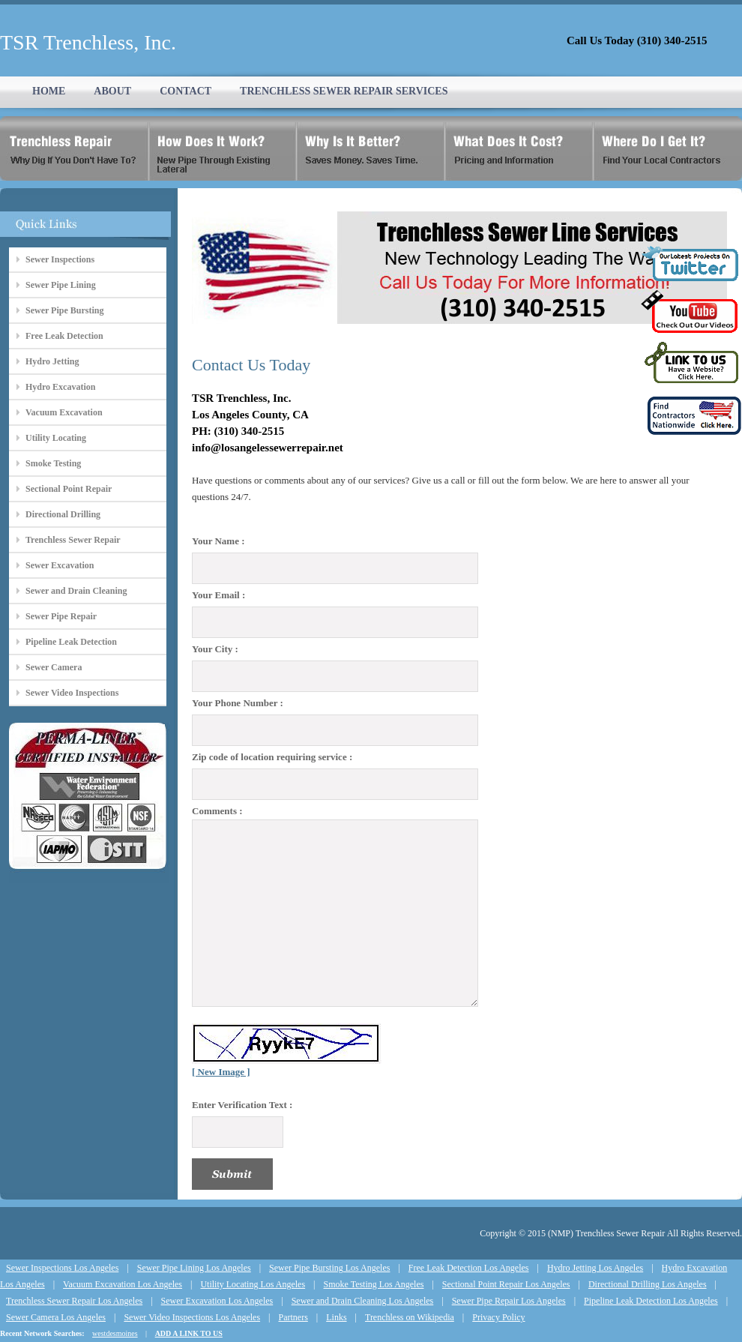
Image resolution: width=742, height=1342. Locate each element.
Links (336, 1317)
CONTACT (185, 91)
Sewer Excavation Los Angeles (217, 1301)
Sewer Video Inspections (71, 692)
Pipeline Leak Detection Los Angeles (651, 1301)
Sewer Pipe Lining (60, 285)
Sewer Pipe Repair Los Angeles (509, 1301)
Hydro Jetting (52, 361)
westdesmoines (115, 1333)
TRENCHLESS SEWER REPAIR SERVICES (343, 91)
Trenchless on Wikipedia (409, 1317)
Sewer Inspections (59, 259)
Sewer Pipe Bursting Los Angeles (329, 1268)
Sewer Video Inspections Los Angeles (192, 1317)
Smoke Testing (53, 463)
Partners (292, 1317)
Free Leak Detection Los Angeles (468, 1268)
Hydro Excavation (60, 387)
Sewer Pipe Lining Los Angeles (194, 1268)
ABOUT (112, 91)
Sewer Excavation (59, 565)
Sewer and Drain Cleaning (76, 591)
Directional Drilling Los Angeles (647, 1284)
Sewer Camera (53, 667)
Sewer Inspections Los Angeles (62, 1268)
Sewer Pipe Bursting (64, 310)
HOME (48, 91)
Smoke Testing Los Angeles (374, 1284)
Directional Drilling (62, 514)
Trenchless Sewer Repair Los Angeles (74, 1301)
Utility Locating (55, 438)
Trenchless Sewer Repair (73, 540)
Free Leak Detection (64, 336)
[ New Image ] (221, 1071)
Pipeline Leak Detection (71, 642)
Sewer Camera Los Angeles (56, 1317)
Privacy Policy (498, 1317)
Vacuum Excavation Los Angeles (122, 1284)
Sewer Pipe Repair (61, 616)
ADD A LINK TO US (189, 1333)
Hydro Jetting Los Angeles (595, 1268)
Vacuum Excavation (64, 412)
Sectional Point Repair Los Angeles (506, 1284)
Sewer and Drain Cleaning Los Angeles (363, 1301)
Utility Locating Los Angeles (252, 1284)
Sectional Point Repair (68, 489)
